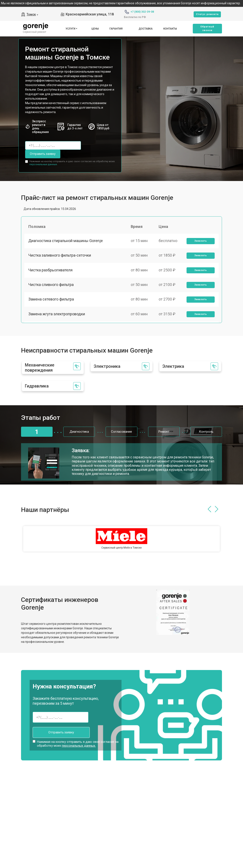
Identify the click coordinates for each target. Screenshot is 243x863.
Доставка (146, 28)
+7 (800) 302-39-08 (142, 11)
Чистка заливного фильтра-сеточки (60, 256)
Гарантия (116, 28)
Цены (95, 28)
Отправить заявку (42, 154)
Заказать (200, 241)
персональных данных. (43, 164)
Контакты (170, 28)
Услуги (70, 28)
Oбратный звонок (207, 28)
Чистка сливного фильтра (51, 285)
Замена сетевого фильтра (51, 300)
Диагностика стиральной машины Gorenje (66, 241)
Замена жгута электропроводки (57, 315)
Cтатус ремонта (207, 14)
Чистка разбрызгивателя (51, 270)
